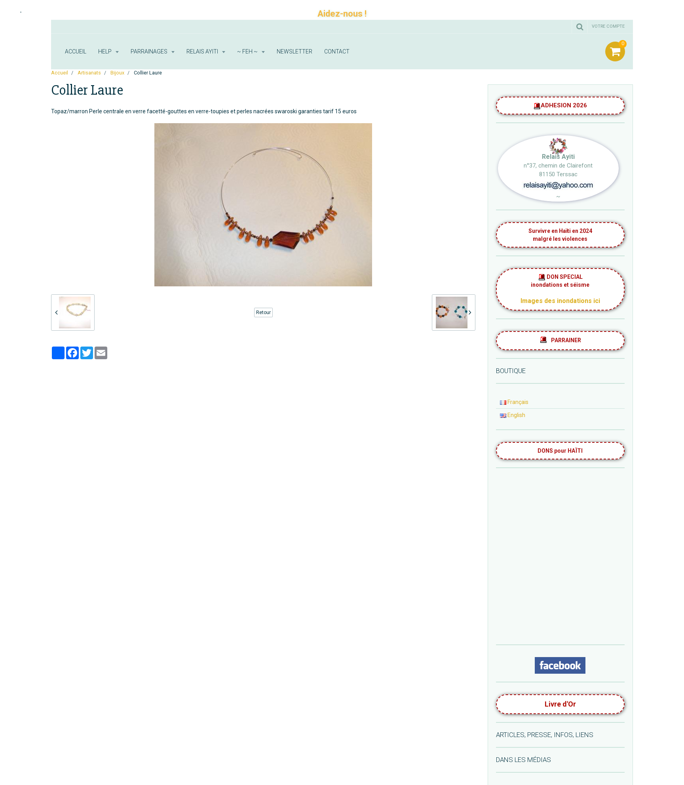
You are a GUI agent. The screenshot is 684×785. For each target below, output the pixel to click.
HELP (105, 51)
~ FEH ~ (248, 51)
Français (514, 402)
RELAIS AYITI (202, 51)
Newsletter (294, 51)
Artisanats (89, 73)
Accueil (75, 51)
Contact (337, 51)
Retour (263, 312)
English (512, 415)
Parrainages (150, 51)
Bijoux (117, 73)
